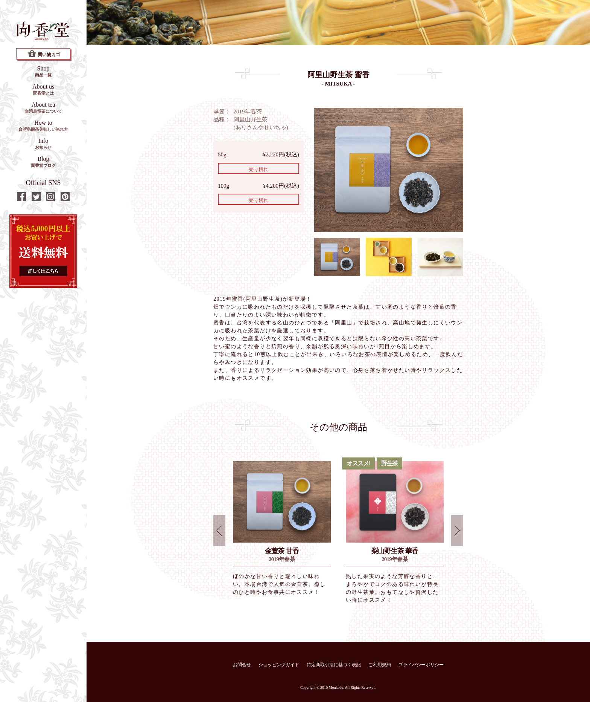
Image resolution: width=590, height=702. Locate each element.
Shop (43, 71)
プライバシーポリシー (421, 664)
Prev (219, 530)
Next (457, 530)
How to (43, 125)
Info (43, 144)
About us (43, 89)
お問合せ (242, 664)
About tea (43, 107)
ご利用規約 (379, 664)
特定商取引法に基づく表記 (334, 664)
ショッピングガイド (279, 664)
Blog (43, 162)
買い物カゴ (44, 54)
